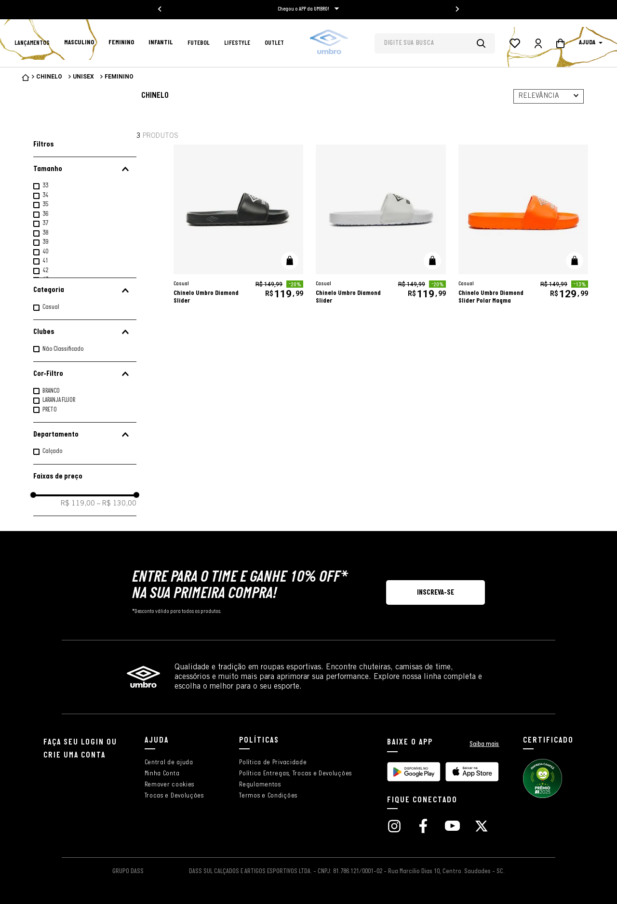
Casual (50, 307)
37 (45, 223)
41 (45, 261)
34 (45, 195)
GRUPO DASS (128, 871)
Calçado (52, 451)
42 (45, 270)
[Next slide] (457, 9)
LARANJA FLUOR (58, 400)
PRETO (49, 409)
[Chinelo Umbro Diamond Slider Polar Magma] (523, 227)
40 (45, 251)
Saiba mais (484, 744)
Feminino (119, 76)
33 (45, 185)
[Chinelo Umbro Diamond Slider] (238, 227)
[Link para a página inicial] (25, 77)
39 (45, 242)
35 (45, 204)
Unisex (83, 76)
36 (45, 214)
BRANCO (51, 391)
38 (45, 233)
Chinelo (49, 76)
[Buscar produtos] (486, 43)
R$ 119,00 (78, 504)
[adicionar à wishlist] (288, 163)
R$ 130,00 (116, 504)
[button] (84, 169)
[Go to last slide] (160, 9)
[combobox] (435, 43)
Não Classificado (63, 349)
